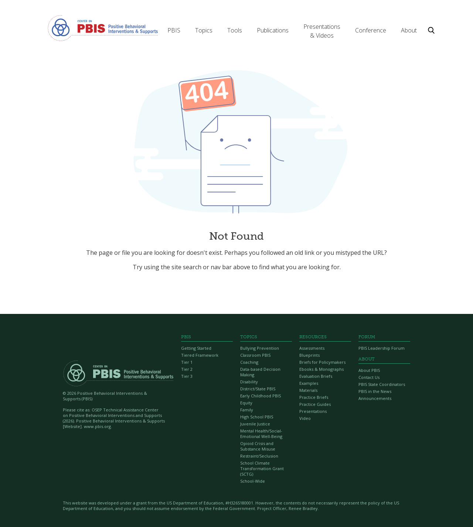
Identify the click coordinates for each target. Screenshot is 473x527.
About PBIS (369, 370)
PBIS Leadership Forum (381, 348)
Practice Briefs (313, 397)
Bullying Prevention (259, 348)
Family (246, 410)
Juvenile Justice (255, 424)
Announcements (374, 398)
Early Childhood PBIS (260, 395)
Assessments (311, 348)
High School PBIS (256, 417)
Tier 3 (187, 376)
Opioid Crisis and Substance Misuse (257, 446)
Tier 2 (187, 369)
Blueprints (309, 355)
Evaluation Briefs (315, 376)
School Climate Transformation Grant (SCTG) (262, 468)
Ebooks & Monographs (321, 369)
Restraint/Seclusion (259, 456)
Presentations (313, 411)
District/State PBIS (257, 388)
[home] (102, 28)
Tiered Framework (199, 355)
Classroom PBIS (255, 355)
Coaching (249, 362)
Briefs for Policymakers (322, 362)
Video (305, 418)
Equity (246, 402)
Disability (249, 381)
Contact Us (369, 377)
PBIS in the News (374, 391)
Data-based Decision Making (260, 371)
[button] (174, 30)
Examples (308, 383)
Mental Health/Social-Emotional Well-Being (261, 433)
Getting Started (196, 348)
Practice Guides (315, 404)
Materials (308, 390)
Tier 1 (187, 362)
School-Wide (252, 481)
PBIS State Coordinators (381, 384)
